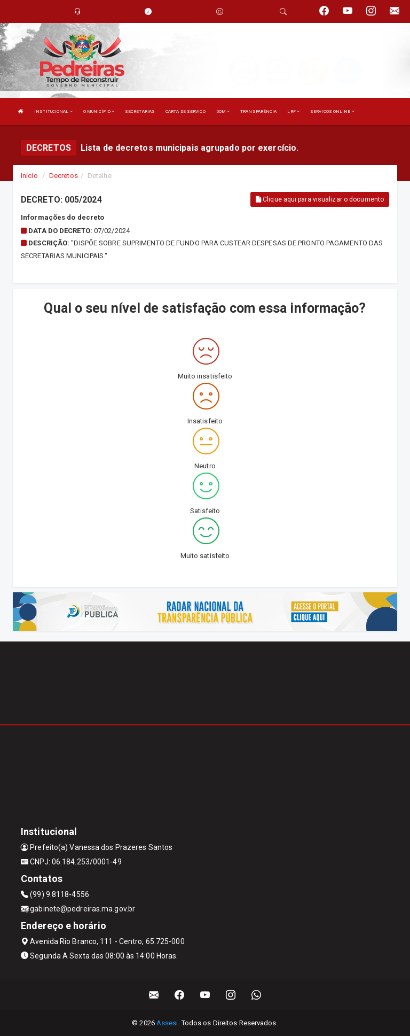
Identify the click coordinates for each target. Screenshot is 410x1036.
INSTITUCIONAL (53, 111)
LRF (293, 111)
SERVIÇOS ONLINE (332, 111)
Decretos (63, 176)
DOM (223, 111)
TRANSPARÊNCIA (258, 111)
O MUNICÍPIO (98, 111)
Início (29, 176)
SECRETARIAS (140, 111)
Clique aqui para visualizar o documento (320, 199)
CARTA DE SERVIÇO (185, 111)
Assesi (167, 1023)
